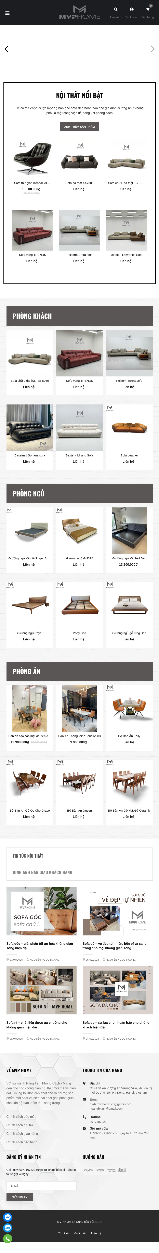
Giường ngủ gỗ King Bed (129, 649)
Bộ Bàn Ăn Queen (79, 827)
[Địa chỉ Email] (41, 1202)
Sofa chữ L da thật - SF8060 (127, 199)
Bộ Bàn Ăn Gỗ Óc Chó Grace (30, 827)
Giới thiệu (80, 1250)
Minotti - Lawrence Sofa (126, 271)
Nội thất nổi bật (79, 111)
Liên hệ (96, 1250)
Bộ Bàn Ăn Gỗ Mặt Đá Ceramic (129, 827)
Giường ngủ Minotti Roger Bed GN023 (35, 574)
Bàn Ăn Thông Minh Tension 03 (79, 752)
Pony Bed (79, 649)
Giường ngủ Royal (29, 649)
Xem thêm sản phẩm (79, 143)
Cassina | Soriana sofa (29, 472)
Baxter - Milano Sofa (79, 472)
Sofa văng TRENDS (32, 271)
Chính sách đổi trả (19, 1142)
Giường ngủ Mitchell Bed (129, 574)
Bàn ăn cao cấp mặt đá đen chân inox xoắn (38, 752)
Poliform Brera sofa (79, 271)
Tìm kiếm (64, 1250)
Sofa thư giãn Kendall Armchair (35, 199)
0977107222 (98, 1138)
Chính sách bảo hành (21, 1159)
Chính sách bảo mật (21, 1133)
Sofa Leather (129, 472)
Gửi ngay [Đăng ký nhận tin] (20, 1214)
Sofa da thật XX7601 (79, 199)
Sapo (98, 1238)
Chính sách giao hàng (22, 1150)
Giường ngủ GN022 (79, 574)
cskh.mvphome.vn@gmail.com (110, 1121)
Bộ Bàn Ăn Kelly (129, 752)
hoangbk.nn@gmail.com (106, 1125)
